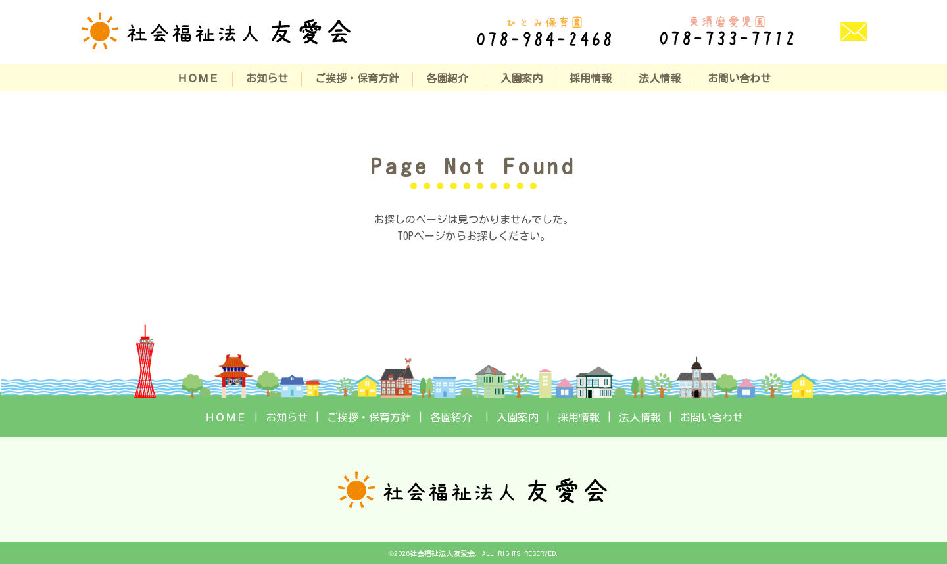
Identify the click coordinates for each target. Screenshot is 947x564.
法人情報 (660, 78)
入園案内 (521, 78)
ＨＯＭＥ (198, 78)
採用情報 (591, 78)
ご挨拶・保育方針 (357, 78)
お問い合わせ (739, 78)
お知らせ (267, 78)
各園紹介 (450, 78)
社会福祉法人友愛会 (442, 553)
